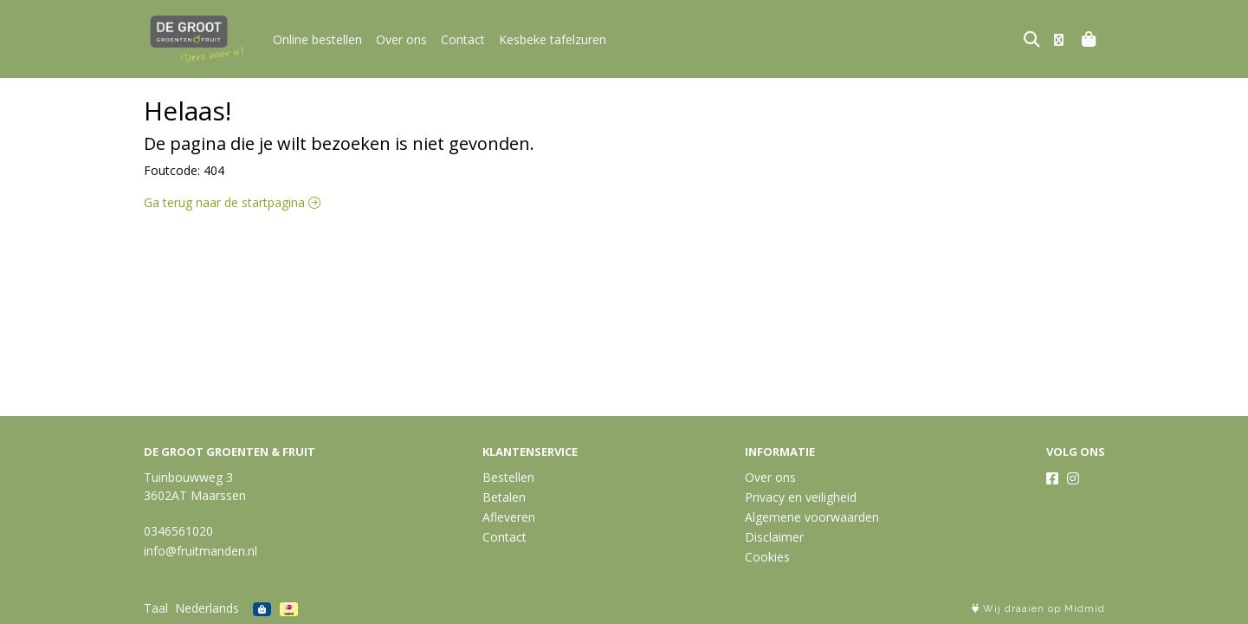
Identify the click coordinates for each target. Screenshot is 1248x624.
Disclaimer (774, 537)
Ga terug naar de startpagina (232, 202)
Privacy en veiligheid (801, 497)
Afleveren (508, 517)
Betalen (504, 497)
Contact (463, 39)
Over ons (401, 39)
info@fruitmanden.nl (200, 551)
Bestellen (508, 477)
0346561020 (178, 531)
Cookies (767, 557)
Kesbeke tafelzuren (552, 39)
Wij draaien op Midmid (1038, 608)
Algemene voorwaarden (812, 517)
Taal (156, 608)
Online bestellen (317, 39)
